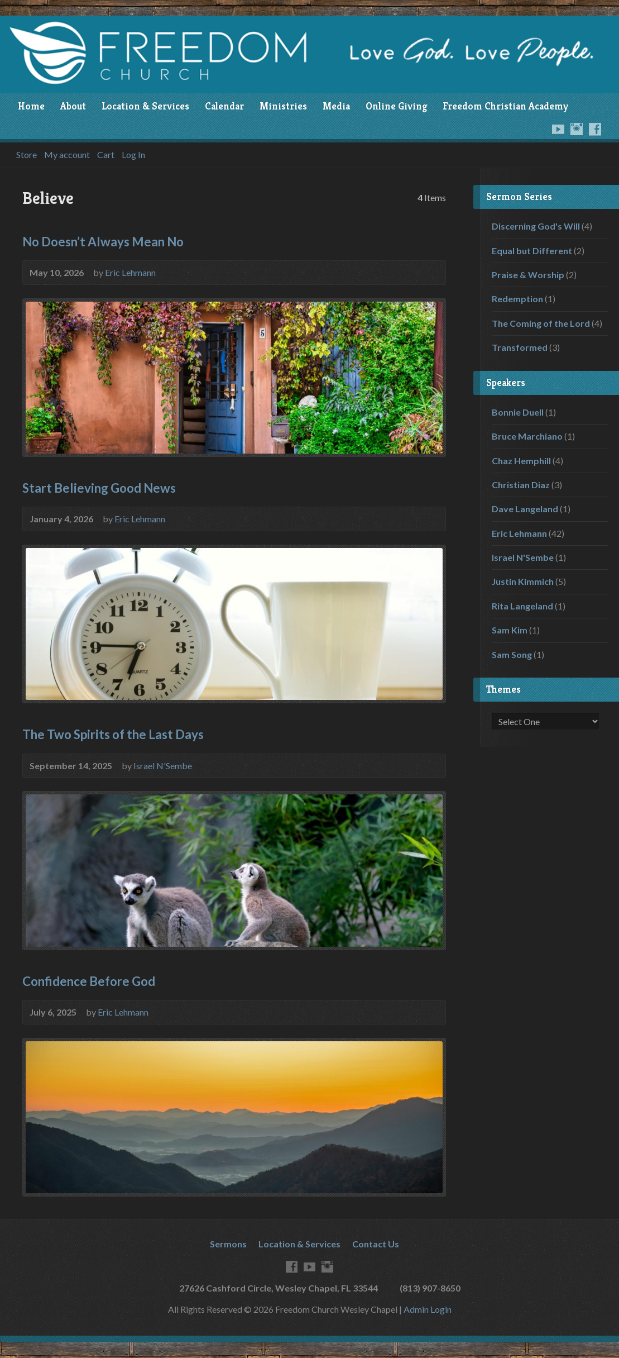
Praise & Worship (528, 274)
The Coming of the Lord (541, 323)
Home (31, 106)
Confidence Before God (88, 981)
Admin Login (428, 1309)
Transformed (520, 347)
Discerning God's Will (536, 226)
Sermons (228, 1243)
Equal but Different (532, 250)
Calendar (224, 106)
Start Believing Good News (99, 487)
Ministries (283, 106)
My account (67, 154)
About (73, 106)
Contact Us (375, 1243)
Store (26, 154)
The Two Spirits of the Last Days (113, 734)
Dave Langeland (525, 508)
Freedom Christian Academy (505, 106)
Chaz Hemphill (521, 460)
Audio (431, 518)
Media (336, 106)
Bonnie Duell (518, 412)
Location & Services (145, 106)
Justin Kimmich (523, 581)
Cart (105, 154)
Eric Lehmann (130, 272)
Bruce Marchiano (527, 436)
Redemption (517, 298)
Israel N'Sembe (162, 765)
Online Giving (396, 106)
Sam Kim (509, 630)
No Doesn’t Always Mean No (103, 241)
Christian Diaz (521, 484)
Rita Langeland (522, 606)
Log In (133, 154)
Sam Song (512, 654)
